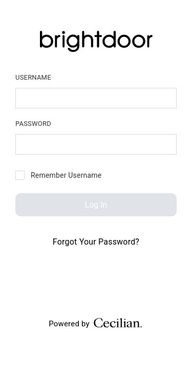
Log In (96, 205)
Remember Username (58, 175)
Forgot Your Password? (96, 242)
